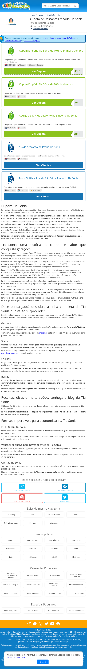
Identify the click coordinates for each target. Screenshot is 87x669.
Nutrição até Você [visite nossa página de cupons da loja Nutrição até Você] (11, 523)
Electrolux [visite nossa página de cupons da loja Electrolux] (76, 557)
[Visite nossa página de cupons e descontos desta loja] (11, 51)
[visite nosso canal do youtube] (52, 623)
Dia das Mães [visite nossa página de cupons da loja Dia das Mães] (33, 610)
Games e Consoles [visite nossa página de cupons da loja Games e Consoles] (33, 585)
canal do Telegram (69, 38)
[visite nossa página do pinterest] (58, 623)
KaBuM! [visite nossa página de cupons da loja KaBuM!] (54, 557)
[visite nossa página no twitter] (46, 623)
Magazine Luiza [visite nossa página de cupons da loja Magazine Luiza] (32, 540)
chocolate (43, 333)
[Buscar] (75, 6)
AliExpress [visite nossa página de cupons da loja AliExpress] (33, 557)
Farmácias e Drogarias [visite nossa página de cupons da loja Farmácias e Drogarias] (10, 585)
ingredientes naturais (10, 353)
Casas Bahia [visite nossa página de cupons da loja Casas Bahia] (10, 549)
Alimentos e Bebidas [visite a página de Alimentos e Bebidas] (40, 29)
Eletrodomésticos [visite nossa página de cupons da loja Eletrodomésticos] (32, 575)
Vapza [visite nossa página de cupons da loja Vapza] (76, 514)
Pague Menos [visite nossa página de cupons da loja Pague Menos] (76, 540)
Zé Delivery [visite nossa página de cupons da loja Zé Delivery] (11, 514)
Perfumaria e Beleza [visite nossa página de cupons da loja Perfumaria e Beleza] (54, 593)
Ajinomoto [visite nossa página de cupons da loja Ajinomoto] (54, 523)
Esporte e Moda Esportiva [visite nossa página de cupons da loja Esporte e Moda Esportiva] (76, 575)
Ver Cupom (53, 71)
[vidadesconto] (64, 498)
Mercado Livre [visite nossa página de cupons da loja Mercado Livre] (54, 540)
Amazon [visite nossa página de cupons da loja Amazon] (11, 540)
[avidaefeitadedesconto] (22, 487)
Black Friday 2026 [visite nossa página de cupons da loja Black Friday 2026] (10, 610)
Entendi (43, 662)
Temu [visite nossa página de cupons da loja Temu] (76, 549)
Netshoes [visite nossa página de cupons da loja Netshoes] (54, 549)
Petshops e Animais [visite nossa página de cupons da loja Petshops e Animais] (76, 593)
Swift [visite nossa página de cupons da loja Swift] (32, 514)
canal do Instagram (32, 40)
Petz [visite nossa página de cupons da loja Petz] (11, 557)
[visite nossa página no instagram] (40, 623)
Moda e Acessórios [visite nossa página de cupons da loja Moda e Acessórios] (11, 593)
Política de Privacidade (15, 657)
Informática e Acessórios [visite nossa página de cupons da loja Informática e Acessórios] (54, 585)
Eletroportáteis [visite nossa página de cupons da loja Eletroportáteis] (54, 575)
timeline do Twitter (13, 40)
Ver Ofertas (43, 165)
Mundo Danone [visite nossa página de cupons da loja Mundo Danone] (54, 514)
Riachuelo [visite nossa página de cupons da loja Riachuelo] (32, 549)
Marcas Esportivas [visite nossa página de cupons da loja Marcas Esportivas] (76, 585)
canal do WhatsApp (53, 38)
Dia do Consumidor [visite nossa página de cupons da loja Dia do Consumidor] (54, 610)
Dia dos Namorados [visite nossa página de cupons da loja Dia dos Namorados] (76, 610)
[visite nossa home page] (21, 5)
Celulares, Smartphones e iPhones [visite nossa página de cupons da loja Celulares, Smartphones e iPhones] (11, 575)
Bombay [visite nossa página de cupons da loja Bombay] (33, 523)
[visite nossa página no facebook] (29, 623)
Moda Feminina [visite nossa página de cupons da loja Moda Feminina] (32, 593)
